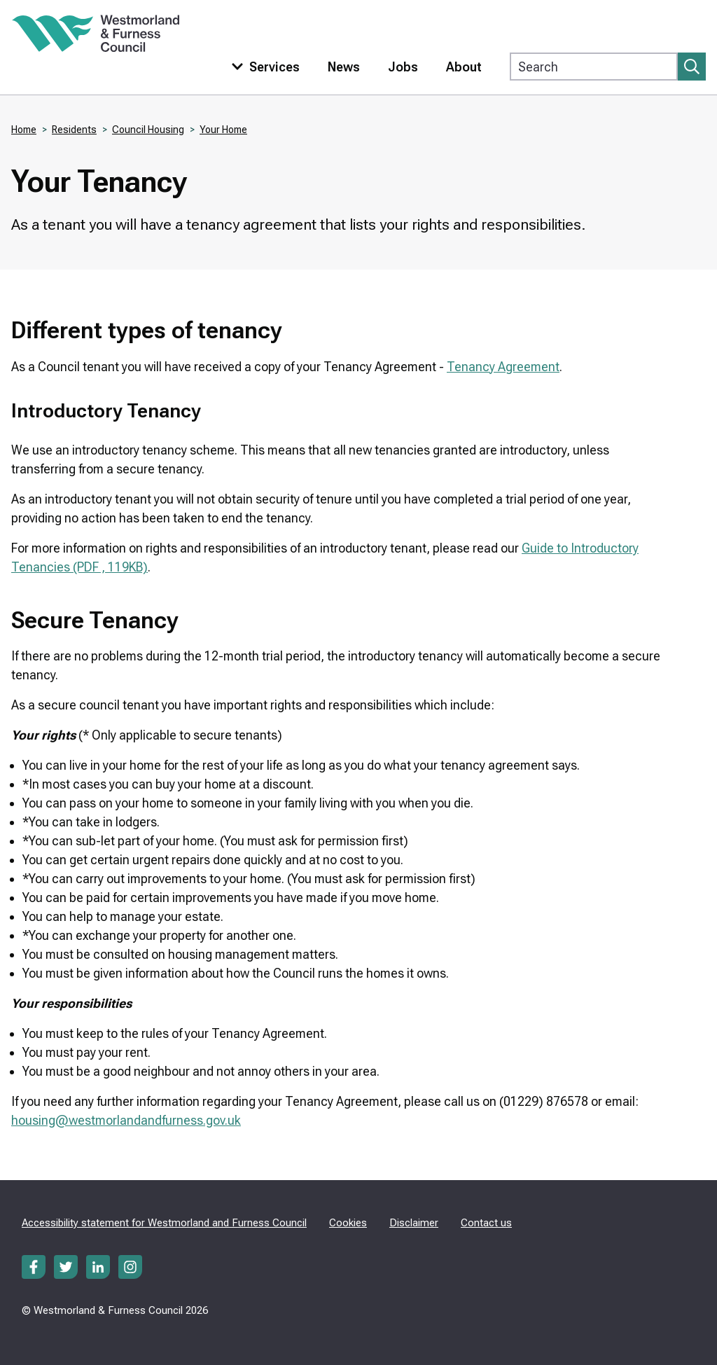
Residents (74, 129)
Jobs (403, 67)
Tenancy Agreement (503, 366)
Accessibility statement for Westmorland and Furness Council (164, 1223)
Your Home (223, 129)
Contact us (486, 1223)
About (464, 67)
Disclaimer (413, 1223)
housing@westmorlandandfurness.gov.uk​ (126, 1120)
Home (23, 129)
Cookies (348, 1223)
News (344, 67)
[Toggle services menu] (262, 67)
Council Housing (148, 129)
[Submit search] (692, 67)
